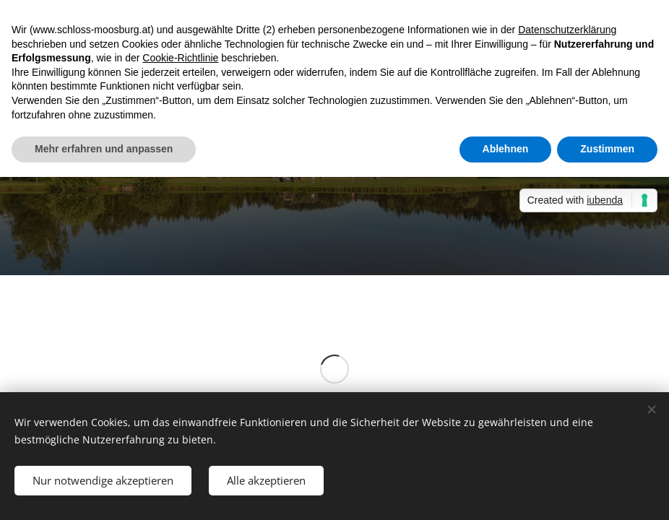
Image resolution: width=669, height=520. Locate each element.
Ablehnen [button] (506, 149)
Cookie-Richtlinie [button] (180, 58)
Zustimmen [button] (607, 149)
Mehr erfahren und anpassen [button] (104, 149)
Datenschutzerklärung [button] (567, 29)
